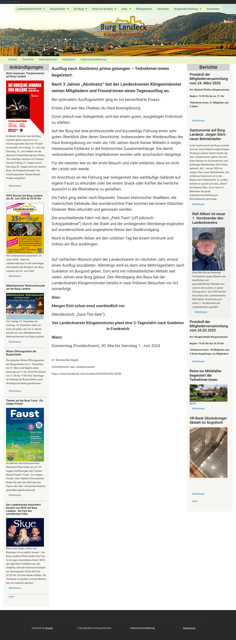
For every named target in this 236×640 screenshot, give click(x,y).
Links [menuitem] (125, 9)
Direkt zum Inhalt (10, 1)
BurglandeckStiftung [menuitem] (187, 9)
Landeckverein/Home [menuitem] (29, 9)
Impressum (68, 59)
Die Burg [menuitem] (79, 9)
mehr (11, 596)
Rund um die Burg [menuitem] (103, 9)
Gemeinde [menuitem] (163, 8)
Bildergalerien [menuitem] (144, 8)
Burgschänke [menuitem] (58, 9)
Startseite (28, 59)
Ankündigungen (26, 67)
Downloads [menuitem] (212, 8)
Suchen (12, 59)
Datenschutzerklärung (93, 59)
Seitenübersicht (48, 59)
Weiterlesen (15, 185)
